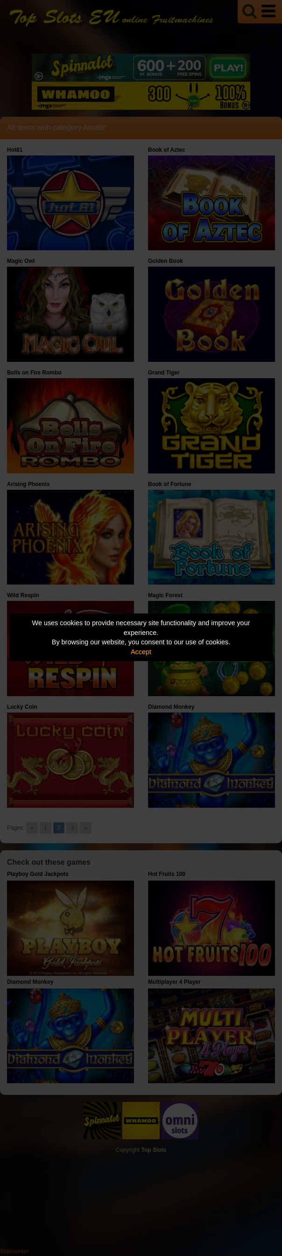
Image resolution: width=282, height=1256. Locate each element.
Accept (141, 652)
